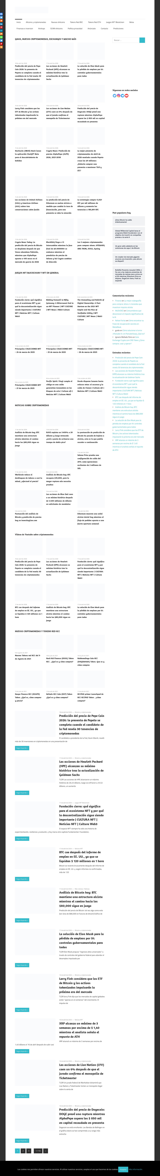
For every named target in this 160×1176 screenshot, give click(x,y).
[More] (1, 47)
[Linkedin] (1, 24)
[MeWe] (1, 30)
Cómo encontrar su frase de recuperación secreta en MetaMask (128, 324)
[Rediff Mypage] (1, 44)
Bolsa (131, 22)
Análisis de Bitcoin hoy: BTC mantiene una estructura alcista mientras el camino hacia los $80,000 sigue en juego (27, 439)
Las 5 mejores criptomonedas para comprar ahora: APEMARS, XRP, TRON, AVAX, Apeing (91, 245)
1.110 (38, 1150)
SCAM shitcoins (56, 28)
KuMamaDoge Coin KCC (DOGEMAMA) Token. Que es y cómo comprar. (90, 661)
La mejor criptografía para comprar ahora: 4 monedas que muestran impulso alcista (127, 304)
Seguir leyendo (21, 748)
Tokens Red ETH (94, 22)
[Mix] (1, 34)
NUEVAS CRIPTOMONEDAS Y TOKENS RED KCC (37, 631)
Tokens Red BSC (76, 22)
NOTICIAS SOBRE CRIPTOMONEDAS (32, 405)
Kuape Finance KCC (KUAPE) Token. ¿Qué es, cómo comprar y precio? (28, 697)
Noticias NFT (79, 848)
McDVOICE (119, 310)
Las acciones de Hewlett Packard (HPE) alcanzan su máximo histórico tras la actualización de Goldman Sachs (58, 72)
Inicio (19, 22)
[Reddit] (1, 20)
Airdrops (41, 28)
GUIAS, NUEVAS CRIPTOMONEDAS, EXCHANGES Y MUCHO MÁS (45, 39)
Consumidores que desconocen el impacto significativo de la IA (128, 314)
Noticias (87, 889)
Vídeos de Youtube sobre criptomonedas (34, 534)
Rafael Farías (120, 320)
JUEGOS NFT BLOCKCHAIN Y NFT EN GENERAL (37, 272)
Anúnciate (92, 28)
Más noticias (79, 889)
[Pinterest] (1, 27)
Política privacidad (75, 28)
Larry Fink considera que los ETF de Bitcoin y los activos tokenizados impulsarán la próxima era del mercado (128, 433)
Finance (118, 300)
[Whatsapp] (1, 37)
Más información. (136, 1169)
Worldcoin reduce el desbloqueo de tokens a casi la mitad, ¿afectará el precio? (28, 478)
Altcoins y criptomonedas (36, 22)
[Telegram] (1, 40)
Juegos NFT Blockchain (115, 22)
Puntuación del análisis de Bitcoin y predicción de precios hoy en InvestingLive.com (28, 517)
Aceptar (123, 1169)
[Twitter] (1, 17)
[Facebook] (1, 14)
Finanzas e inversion (25, 28)
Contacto (104, 28)
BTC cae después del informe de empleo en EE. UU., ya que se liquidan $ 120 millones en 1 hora (81, 856)
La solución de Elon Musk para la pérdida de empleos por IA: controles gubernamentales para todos (127, 423)
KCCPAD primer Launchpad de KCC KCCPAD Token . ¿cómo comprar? (90, 697)
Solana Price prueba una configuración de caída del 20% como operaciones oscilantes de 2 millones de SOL (89, 462)
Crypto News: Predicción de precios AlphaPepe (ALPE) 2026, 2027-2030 (58, 154)
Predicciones (118, 28)
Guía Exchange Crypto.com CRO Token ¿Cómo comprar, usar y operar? (128, 340)
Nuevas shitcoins (58, 22)
